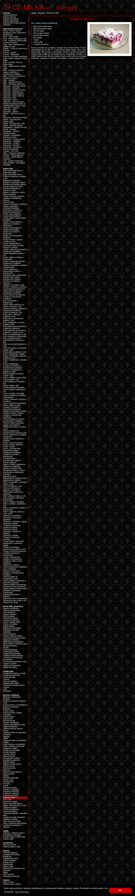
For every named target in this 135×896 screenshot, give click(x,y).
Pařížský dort (8, 782)
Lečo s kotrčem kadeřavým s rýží (14, 390)
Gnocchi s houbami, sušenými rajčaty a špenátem (15, 205)
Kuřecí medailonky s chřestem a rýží (15, 361)
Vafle (5, 689)
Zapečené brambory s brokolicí (12, 596)
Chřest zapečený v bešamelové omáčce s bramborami (12, 271)
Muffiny (6, 776)
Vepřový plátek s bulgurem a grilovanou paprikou (14, 582)
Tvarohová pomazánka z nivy (14, 662)
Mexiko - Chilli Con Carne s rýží (14, 115)
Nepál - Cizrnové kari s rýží (14, 123)
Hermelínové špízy (10, 618)
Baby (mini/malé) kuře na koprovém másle (13, 172)
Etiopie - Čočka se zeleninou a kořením (15, 50)
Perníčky (6, 784)
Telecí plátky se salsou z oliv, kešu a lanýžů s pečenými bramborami (14, 498)
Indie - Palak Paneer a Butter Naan (14, 67)
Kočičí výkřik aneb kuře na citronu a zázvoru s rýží (13, 306)
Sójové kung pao (9, 462)
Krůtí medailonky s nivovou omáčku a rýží (14, 323)
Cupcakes (7, 715)
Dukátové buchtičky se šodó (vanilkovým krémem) (14, 674)
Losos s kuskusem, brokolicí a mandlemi (15, 400)
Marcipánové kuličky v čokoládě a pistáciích (12, 759)
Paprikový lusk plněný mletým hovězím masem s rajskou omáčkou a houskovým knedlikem (15, 414)
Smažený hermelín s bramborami (11, 456)
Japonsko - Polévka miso (13, 92)
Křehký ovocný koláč (11, 750)
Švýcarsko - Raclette (11, 145)
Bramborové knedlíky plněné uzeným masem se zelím (14, 185)
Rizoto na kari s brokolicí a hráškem (13, 440)
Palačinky (7, 632)
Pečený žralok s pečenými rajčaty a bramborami (13, 424)
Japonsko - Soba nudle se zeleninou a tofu (13, 97)
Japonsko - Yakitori (10, 112)
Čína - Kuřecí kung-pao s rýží (14, 39)
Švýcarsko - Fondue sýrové (14, 139)
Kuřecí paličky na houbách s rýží (14, 383)
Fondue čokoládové (11, 723)
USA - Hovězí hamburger (13, 161)
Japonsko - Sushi (10, 100)
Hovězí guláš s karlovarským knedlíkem (14, 219)
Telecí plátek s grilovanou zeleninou (13, 493)
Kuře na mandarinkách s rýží (14, 334)
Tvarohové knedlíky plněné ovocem (14, 686)
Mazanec (6, 770)
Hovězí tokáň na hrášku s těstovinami (13, 258)
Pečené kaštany (9, 634)
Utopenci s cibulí (9, 664)
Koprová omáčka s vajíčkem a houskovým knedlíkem (15, 310)
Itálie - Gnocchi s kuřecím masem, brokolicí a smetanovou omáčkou (13, 72)
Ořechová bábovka (10, 778)
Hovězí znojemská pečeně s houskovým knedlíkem (14, 262)
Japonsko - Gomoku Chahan (14, 86)
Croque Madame (9, 614)
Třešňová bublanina (11, 809)
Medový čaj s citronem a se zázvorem (14, 869)
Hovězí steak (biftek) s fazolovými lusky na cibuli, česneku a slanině (13, 246)
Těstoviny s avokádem (12, 516)
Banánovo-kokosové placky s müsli (14, 702)
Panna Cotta (8, 780)
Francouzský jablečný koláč (14, 725)
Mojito (5, 872)
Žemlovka (7, 691)
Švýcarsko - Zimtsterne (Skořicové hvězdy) (12, 148)
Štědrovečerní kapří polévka (14, 23)
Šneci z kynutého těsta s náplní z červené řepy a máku (15, 804)
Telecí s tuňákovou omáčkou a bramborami (15, 509)
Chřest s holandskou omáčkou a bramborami (15, 266)
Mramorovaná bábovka (12, 772)
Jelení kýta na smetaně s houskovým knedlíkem (13, 292)
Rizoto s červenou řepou (13, 443)
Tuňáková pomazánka (12, 654)
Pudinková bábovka (11, 792)
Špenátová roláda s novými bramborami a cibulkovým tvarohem (14, 472)
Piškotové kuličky (10, 788)
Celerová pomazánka (11, 610)
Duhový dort (8, 719)
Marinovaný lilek (9, 845)
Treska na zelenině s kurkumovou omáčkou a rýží (14, 548)
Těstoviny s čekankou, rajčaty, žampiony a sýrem (15, 523)
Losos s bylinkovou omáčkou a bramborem (14, 396)
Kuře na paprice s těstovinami (15, 336)
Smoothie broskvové (11, 876)
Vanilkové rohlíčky (10, 819)
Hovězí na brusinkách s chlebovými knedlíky (12, 229)
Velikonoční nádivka (11, 565)
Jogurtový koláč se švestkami (14, 740)
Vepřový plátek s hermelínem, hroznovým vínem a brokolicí (15, 586)
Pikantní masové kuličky (12, 636)
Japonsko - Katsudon (11, 88)
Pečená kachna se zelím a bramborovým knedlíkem (13, 420)
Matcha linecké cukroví (12, 764)
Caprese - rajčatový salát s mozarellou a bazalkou (13, 834)
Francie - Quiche (9, 52)
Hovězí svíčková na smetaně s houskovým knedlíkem (15, 250)
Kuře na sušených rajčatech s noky (15, 345)
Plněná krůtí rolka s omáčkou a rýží (14, 428)
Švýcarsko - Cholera (11, 143)
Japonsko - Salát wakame (13, 94)
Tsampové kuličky (10, 811)
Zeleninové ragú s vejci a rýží (14, 600)
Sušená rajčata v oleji (11, 847)
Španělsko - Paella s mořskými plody (11, 132)
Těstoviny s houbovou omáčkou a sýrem (12, 527)
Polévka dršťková (10, 15)
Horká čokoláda (9, 861)
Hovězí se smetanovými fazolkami (12, 237)
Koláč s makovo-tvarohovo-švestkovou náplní (14, 747)
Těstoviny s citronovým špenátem (12, 519)
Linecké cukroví (9, 754)
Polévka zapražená (10, 21)
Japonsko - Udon (10, 110)
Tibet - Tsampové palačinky (14, 153)
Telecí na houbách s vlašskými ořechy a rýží (15, 483)
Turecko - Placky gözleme (13, 155)
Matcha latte (8, 865)
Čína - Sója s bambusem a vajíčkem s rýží (13, 46)
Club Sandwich (9, 612)
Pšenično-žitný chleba (12, 884)
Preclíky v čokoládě (11, 790)
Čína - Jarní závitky (10, 37)
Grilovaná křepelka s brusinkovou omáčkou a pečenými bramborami (12, 210)
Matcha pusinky (9, 768)
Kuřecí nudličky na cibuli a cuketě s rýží (13, 375)
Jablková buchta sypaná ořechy (12, 730)
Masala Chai (8, 863)
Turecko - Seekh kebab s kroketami (13, 158)
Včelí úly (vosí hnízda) (12, 821)
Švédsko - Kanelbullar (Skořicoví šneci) (12, 136)
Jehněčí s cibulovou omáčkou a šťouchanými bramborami (15, 288)
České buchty (8, 717)
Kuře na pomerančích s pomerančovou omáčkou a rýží (13, 340)
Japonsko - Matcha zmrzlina (14, 90)
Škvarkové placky (10, 646)
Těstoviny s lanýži (10, 529)
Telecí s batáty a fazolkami (13, 502)
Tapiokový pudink (10, 807)
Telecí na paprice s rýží (12, 486)
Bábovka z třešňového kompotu (12, 698)
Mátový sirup (8, 866)
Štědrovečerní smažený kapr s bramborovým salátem (15, 479)
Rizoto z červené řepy (12, 449)
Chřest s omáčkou (10, 624)
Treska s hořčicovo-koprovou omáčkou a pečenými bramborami (14, 553)
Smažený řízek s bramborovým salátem (12, 459)
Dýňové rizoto (8, 202)
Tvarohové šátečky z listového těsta (15, 814)
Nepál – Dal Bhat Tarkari (13, 125)
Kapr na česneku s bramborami (10, 302)
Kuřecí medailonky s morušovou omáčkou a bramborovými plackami (12, 366)
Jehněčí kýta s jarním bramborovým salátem (12, 278)
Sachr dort (7, 800)
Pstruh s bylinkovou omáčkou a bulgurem (14, 436)
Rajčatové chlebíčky (11, 640)
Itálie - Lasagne (9, 80)
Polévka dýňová (9, 17)
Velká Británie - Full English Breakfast (14, 164)
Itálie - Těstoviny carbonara (14, 84)
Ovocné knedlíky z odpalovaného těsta (11, 682)
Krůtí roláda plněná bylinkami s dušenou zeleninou (14, 327)
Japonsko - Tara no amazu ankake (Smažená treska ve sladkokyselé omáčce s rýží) (14, 104)
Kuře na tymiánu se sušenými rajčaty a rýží (15, 349)
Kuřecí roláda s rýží (11, 386)
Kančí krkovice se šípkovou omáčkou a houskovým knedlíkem (14, 297)
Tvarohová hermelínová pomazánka (12, 659)
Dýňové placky (9, 616)
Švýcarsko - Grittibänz (12, 141)
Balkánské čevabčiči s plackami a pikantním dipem (14, 181)
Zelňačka (6, 25)
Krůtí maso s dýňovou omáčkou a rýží (12, 316)
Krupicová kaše (9, 677)
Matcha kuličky (9, 762)
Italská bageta (8, 626)
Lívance (6, 679)
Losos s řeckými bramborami (14, 403)
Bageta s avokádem (11, 608)
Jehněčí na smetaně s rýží (13, 285)
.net (32, 6)
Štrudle (6, 648)
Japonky (6, 736)
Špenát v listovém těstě (12, 468)
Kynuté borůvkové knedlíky (14, 388)
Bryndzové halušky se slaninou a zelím (12, 189)
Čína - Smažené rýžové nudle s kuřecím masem (15, 42)
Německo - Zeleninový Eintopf (15, 118)
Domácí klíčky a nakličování (14, 837)
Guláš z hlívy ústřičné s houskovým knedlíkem (12, 215)
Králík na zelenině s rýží (12, 313)
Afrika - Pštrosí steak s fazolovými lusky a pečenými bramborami (14, 33)
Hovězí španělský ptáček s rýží (13, 254)
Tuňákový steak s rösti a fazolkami (12, 562)
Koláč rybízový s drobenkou (14, 744)
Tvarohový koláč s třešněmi (14, 817)
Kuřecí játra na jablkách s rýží (15, 352)
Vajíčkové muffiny (10, 667)
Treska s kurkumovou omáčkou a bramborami (12, 558)
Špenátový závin (9, 476)
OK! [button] (120, 890)
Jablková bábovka (10, 727)
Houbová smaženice (11, 620)
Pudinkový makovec (11, 794)
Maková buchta (9, 756)
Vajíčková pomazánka (12, 666)
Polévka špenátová (10, 19)
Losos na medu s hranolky (13, 393)
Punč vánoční (8, 874)
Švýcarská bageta (10, 650)
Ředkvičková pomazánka (13, 642)
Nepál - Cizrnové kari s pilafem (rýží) (12, 120)
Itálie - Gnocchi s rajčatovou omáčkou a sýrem (14, 77)
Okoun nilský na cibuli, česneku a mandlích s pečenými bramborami (12, 407)
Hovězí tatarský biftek (11, 622)
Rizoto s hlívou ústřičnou (13, 445)
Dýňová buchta (9, 721)
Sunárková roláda (10, 802)
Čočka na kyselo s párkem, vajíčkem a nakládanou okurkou (14, 198)
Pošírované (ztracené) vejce (14, 638)
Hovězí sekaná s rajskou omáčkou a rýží (13, 241)
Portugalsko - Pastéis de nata (15, 127)
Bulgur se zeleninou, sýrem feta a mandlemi (14, 193)
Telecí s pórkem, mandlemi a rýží (14, 505)
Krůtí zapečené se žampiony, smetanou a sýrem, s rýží (14, 331)
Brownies (6, 709)
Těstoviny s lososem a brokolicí (12, 532)
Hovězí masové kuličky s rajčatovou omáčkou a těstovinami (13, 224)
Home (33, 13)
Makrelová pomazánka (12, 628)
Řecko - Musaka (9, 129)
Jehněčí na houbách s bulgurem (12, 282)
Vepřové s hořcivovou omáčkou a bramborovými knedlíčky (13, 573)
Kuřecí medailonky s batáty (14, 354)
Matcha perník (9, 766)
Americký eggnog (10, 853)
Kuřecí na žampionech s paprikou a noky (12, 371)
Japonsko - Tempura (11, 108)
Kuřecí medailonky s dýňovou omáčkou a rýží (15, 357)
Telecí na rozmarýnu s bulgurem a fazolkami (12, 489)
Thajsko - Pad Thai (10, 151)
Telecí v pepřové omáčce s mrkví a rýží (13, 513)
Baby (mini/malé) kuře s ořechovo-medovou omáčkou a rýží (14, 177)
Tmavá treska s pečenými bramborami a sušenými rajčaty (13, 543)
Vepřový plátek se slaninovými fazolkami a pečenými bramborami (15, 591)
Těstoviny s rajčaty (10, 535)
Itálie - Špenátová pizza (12, 82)
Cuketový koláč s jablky (12, 713)
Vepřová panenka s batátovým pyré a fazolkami (15, 568)
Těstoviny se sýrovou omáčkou (11, 538)
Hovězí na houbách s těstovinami (11, 233)
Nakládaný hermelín (11, 630)
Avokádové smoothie (11, 855)
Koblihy (6, 742)
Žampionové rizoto (10, 602)
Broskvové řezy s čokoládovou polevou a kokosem (15, 706)
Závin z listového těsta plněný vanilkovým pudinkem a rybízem (15, 825)
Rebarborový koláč (10, 796)
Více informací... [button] (22, 892)
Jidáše (5, 738)
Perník (5, 786)
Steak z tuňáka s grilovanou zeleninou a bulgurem (14, 465)
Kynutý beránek (9, 752)
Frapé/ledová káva (10, 859)
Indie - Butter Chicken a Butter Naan (15, 59)
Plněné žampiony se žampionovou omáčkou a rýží (14, 432)
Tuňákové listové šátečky (13, 656)
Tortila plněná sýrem (11, 652)
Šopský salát (8, 839)
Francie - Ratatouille (11, 54)
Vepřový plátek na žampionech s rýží (10, 578)
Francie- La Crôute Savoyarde (15, 56)
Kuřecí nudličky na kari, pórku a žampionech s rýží (15, 379)
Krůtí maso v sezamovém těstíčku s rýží (13, 319)
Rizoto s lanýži (9, 447)
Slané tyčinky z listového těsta (15, 644)
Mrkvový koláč (9, 774)
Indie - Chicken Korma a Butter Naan (12, 63)
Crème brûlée (8, 711)
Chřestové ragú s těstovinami (14, 275)
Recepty (66, 8)
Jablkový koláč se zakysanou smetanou (14, 734)
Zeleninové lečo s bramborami (15, 598)
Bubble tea (7, 857)
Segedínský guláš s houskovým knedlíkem (12, 452)
